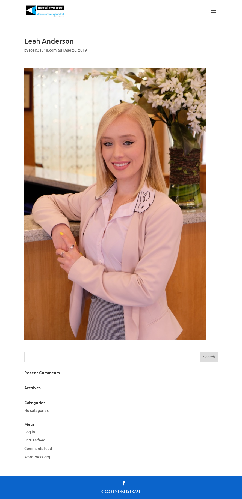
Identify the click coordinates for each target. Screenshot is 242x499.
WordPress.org (37, 457)
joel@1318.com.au (45, 50)
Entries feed (34, 440)
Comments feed (38, 448)
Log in (29, 432)
